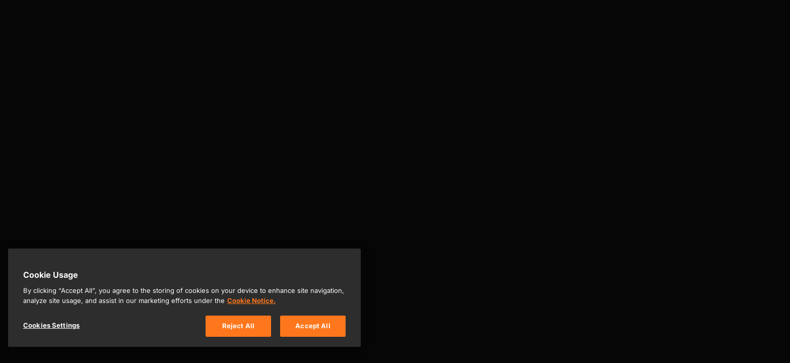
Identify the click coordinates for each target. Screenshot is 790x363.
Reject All (238, 326)
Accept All (312, 326)
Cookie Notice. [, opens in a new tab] (251, 300)
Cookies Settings (51, 325)
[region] (184, 298)
